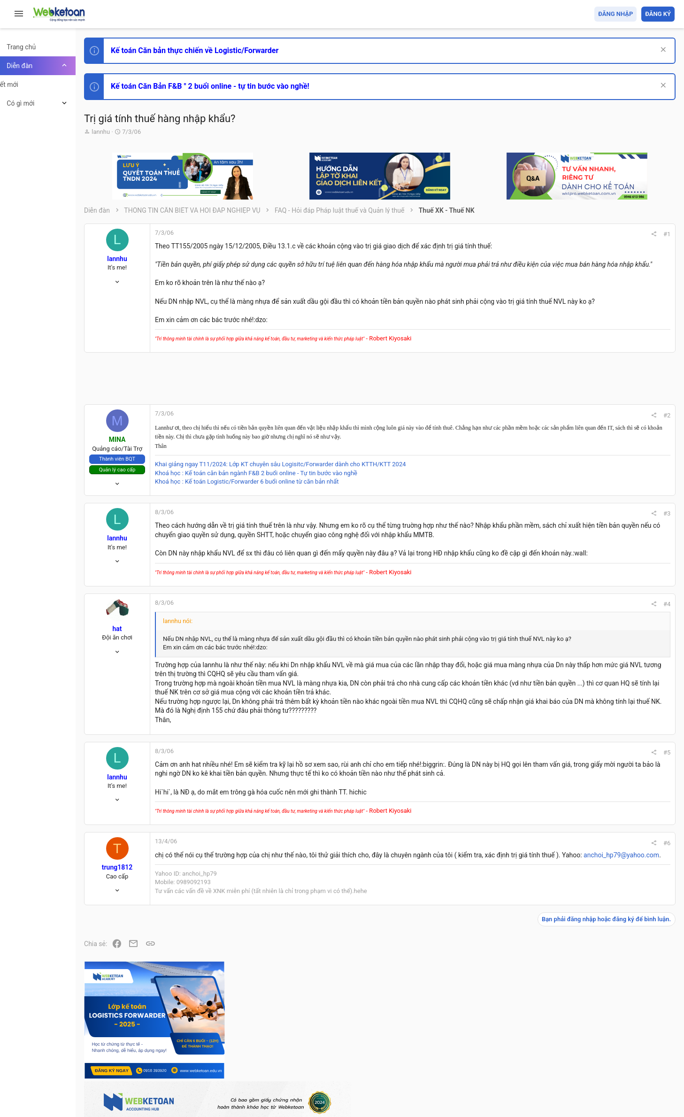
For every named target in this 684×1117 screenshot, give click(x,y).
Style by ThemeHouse (140, 1096)
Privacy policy (568, 1055)
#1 (539, 234)
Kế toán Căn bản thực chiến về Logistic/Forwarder (218, 50)
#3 (539, 531)
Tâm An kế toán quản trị (601, 776)
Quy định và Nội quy (517, 1055)
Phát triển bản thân (608, 518)
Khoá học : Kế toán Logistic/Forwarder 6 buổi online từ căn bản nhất (271, 499)
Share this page (616, 828)
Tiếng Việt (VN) (165, 1055)
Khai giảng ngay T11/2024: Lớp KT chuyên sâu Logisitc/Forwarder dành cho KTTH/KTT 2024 (304, 482)
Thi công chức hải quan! (618, 535)
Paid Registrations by (184, 1087)
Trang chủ (634, 1055)
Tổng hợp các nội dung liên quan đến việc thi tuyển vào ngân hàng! (622, 639)
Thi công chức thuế (609, 726)
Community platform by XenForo (190, 1078)
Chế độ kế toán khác (610, 674)
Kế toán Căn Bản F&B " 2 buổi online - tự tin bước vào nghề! (234, 86)
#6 (539, 906)
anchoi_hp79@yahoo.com (281, 928)
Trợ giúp (604, 1055)
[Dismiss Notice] (661, 50)
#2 (539, 433)
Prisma (120, 1055)
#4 (539, 640)
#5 (539, 806)
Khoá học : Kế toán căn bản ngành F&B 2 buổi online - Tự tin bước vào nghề (280, 491)
